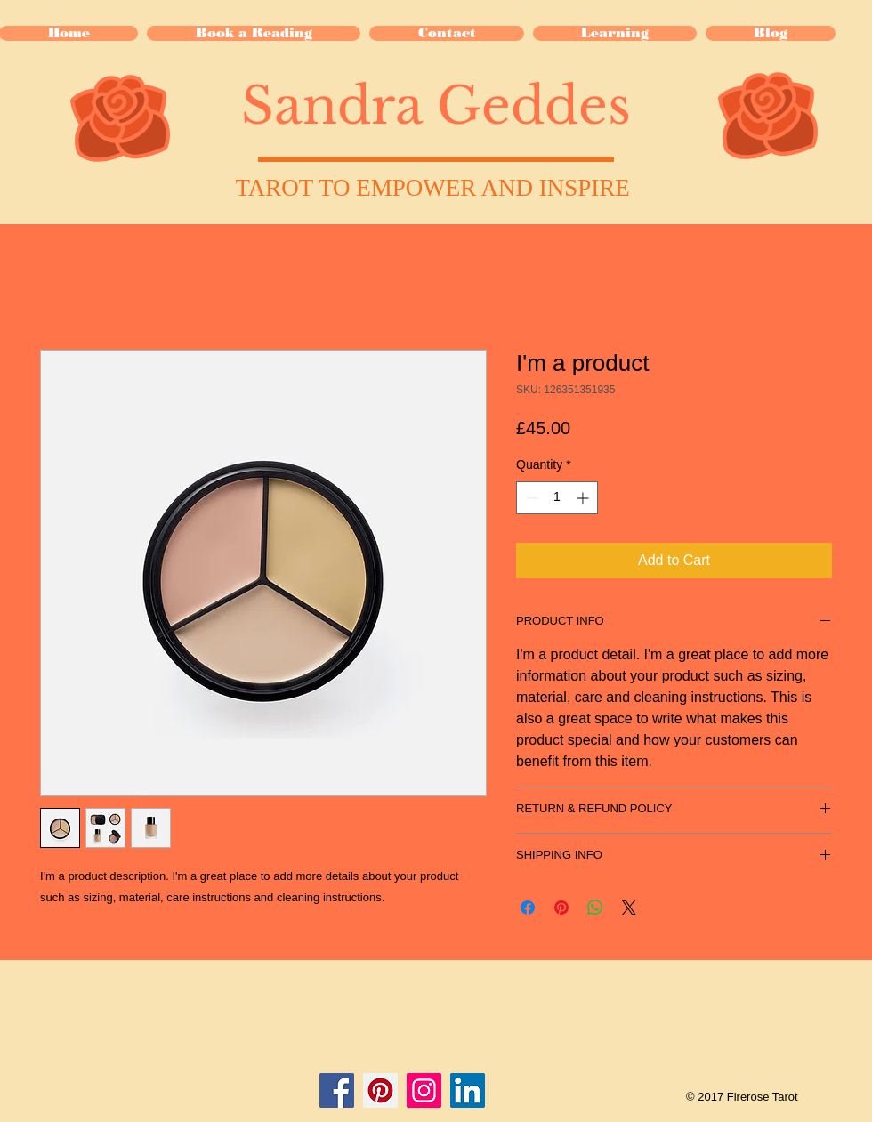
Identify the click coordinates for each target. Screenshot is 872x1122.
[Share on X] (629, 907)
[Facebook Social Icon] (336, 1090)
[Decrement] (530, 497)
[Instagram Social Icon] (424, 1090)
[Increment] (584, 497)
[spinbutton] (557, 497)
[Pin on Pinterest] (561, 907)
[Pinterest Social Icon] (380, 1090)
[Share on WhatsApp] (595, 907)
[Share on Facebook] (527, 907)
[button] (615, 33)
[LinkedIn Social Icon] (467, 1090)
